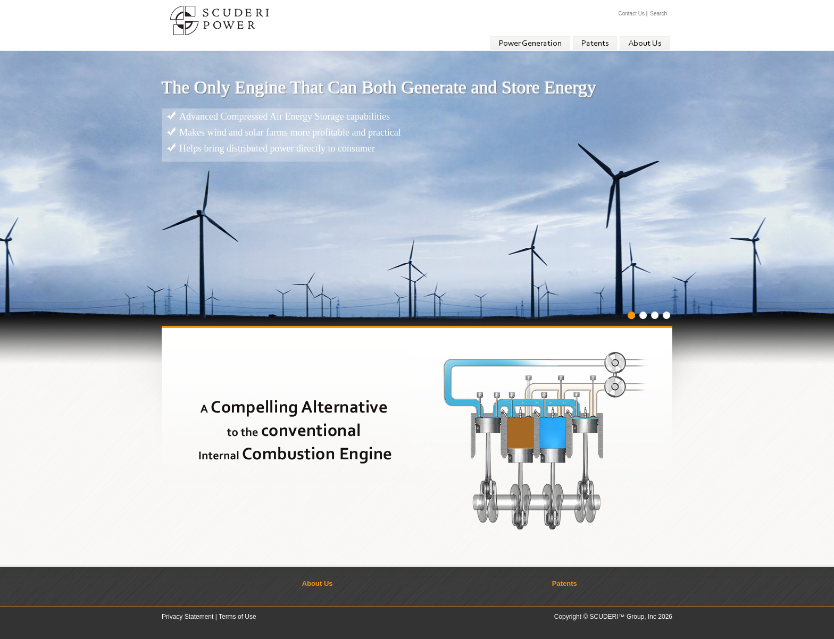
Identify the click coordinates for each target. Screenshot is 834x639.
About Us (644, 43)
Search (658, 13)
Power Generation (530, 43)
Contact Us (631, 13)
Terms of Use (237, 616)
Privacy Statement (187, 616)
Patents (594, 43)
